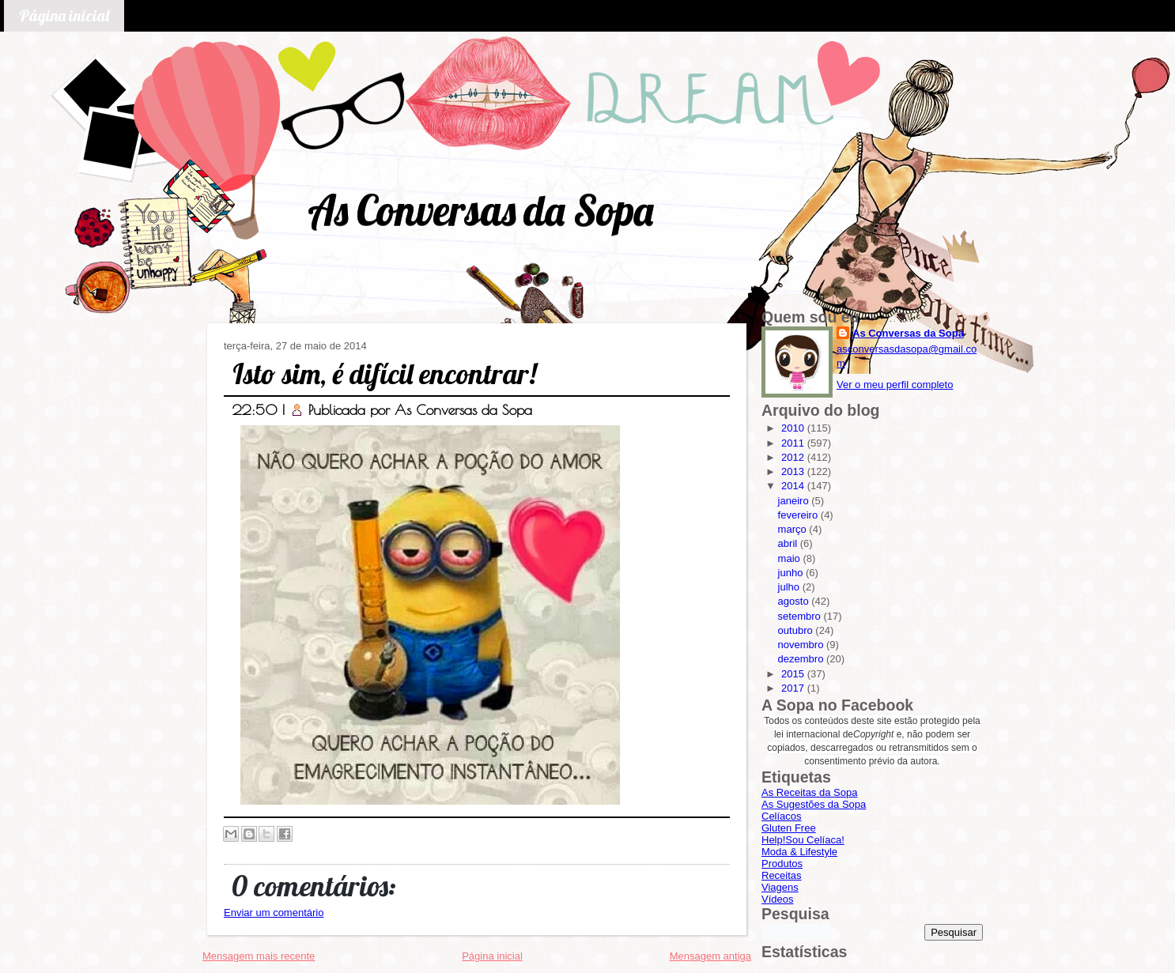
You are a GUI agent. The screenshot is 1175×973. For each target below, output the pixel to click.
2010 (794, 428)
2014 (794, 486)
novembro (802, 645)
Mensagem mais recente (258, 956)
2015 (794, 674)
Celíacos (781, 816)
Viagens (780, 887)
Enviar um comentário (273, 912)
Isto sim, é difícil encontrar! (384, 373)
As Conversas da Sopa (480, 210)
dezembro (802, 659)
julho (790, 587)
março (794, 529)
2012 (794, 457)
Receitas (781, 875)
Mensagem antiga (710, 956)
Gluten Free (788, 828)
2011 (794, 443)
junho (792, 573)
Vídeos (777, 899)
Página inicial (64, 15)
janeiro (795, 501)
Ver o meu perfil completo (895, 384)
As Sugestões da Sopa (813, 804)
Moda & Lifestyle (799, 852)
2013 (794, 471)
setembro (801, 616)
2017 (794, 688)
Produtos (782, 863)
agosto (795, 601)
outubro (797, 630)
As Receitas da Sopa (809, 792)
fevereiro (799, 515)
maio (790, 558)
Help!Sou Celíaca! (802, 840)
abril (789, 543)
